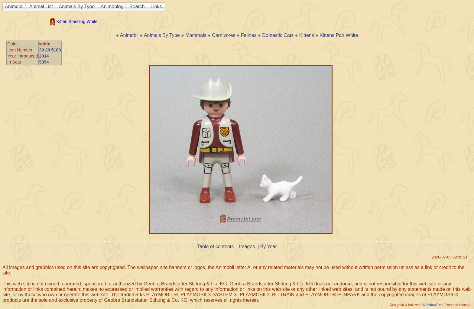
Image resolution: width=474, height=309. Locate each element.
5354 (44, 62)
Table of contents (215, 246)
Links (156, 6)
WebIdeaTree (432, 305)
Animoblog (112, 6)
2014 (44, 56)
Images (247, 246)
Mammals (195, 35)
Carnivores (223, 35)
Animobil (14, 6)
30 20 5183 (50, 50)
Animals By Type (77, 6)
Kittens (306, 35)
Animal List (41, 6)
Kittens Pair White (339, 35)
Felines (249, 35)
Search (137, 6)
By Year (268, 246)
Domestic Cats (278, 35)
